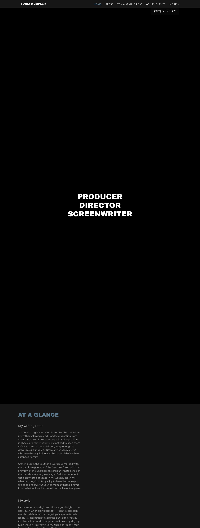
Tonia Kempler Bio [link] (129, 4)
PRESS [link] (109, 4)
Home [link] (97, 4)
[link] (33, 4)
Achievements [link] (155, 4)
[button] (174, 4)
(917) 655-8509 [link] (165, 11)
